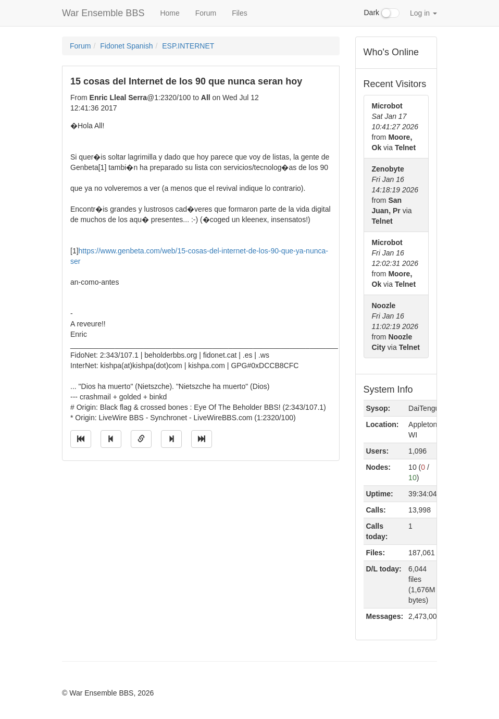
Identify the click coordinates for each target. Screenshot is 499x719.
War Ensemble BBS (103, 13)
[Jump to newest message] (201, 439)
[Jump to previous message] (111, 439)
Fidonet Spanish (126, 46)
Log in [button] (423, 13)
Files (239, 13)
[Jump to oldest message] (80, 439)
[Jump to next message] (171, 439)
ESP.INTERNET (188, 46)
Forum (205, 13)
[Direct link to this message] (141, 439)
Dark (382, 13)
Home (169, 13)
